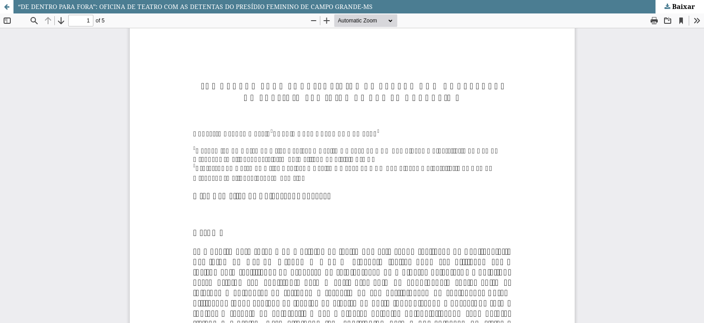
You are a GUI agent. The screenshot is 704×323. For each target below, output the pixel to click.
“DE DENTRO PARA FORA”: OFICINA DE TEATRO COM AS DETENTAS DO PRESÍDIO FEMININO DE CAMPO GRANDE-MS (195, 6)
